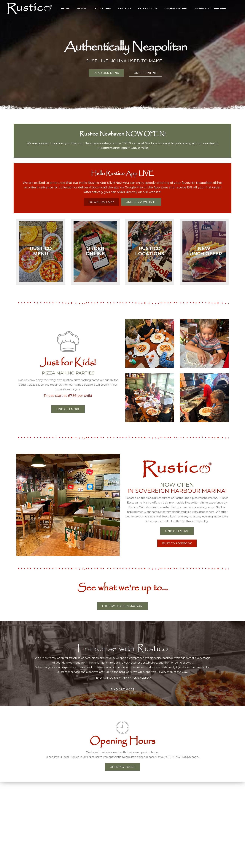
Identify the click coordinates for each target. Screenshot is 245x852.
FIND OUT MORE (177, 531)
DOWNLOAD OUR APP (210, 8)
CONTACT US (148, 8)
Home (65, 8)
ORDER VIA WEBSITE (141, 202)
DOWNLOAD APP (101, 202)
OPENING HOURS (122, 767)
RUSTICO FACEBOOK (177, 543)
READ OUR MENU (106, 73)
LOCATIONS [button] (102, 8)
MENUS (82, 8)
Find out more (68, 409)
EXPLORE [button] (124, 8)
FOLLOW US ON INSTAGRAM (122, 606)
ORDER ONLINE (175, 8)
